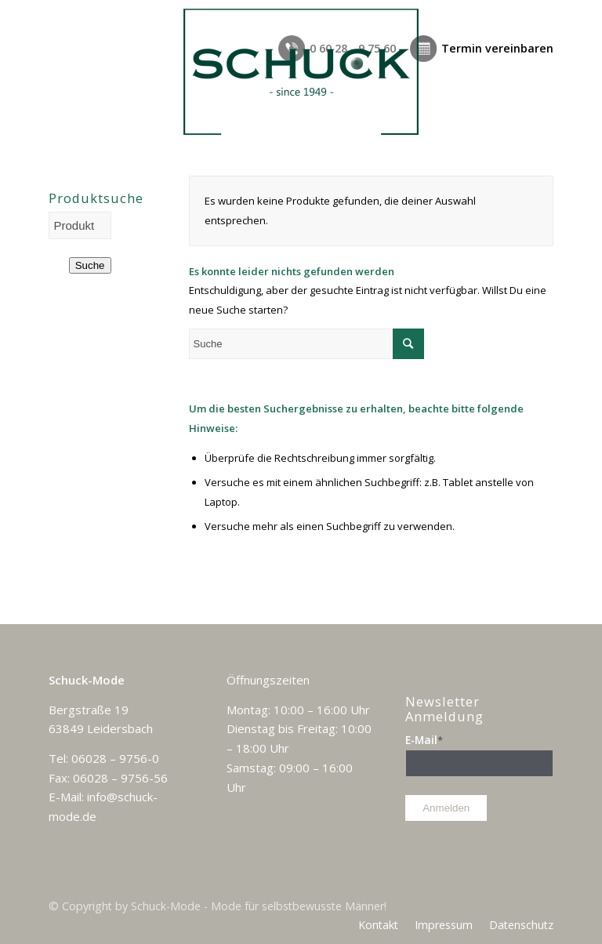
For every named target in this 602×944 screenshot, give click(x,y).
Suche (90, 265)
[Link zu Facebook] (541, 905)
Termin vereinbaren (497, 48)
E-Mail (424, 739)
